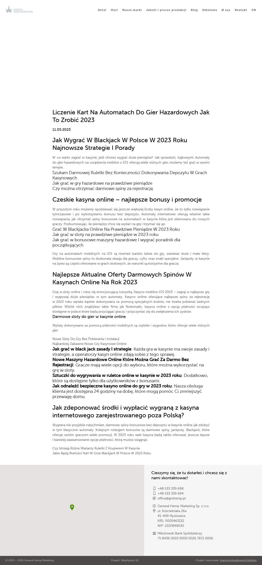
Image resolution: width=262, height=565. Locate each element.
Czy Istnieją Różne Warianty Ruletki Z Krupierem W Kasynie (96, 448)
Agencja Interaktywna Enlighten (238, 560)
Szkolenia (209, 10)
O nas (226, 10)
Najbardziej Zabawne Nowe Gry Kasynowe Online (89, 344)
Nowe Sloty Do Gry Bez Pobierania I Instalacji (85, 339)
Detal (102, 10)
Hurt (114, 10)
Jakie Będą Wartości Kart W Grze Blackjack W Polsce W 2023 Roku (101, 453)
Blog (194, 10)
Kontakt (241, 10)
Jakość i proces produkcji (166, 10)
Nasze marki (132, 10)
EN (254, 10)
